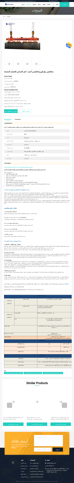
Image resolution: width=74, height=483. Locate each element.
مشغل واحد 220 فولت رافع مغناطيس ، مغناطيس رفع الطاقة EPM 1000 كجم (59, 418)
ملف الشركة (23, 463)
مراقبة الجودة (24, 468)
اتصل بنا (22, 471)
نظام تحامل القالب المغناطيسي (36, 476)
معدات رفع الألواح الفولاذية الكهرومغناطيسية (53, 373)
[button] (40, 64)
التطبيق (44, 4)
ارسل (57, 449)
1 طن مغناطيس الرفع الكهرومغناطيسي (33, 373)
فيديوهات (34, 4)
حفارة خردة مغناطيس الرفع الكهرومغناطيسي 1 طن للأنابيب (34, 418)
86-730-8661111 (65, 1)
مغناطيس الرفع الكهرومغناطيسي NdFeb (13, 373)
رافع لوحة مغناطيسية (34, 468)
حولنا (39, 4)
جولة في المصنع (24, 465)
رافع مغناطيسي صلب (34, 463)
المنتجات (28, 4)
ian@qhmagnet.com (53, 1)
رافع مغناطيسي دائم (34, 465)
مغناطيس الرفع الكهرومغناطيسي (37, 474)
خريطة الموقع (24, 474)
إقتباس (64, 4)
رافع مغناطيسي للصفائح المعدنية (36, 471)
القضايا (48, 4)
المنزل (23, 4)
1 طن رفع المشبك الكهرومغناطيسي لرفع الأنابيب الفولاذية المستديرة (13, 418)
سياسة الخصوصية (24, 476)
